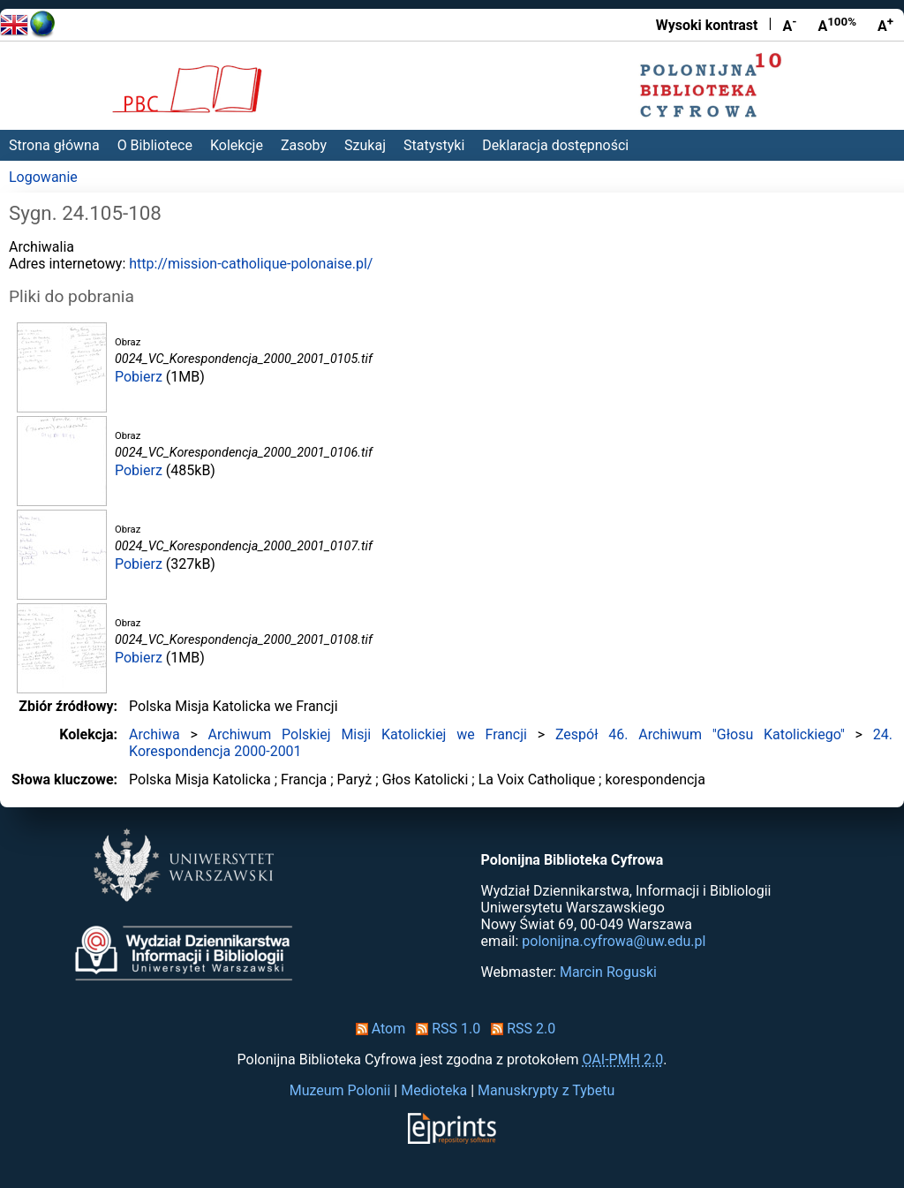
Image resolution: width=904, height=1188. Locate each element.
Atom (377, 1028)
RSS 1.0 (444, 1028)
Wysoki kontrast (707, 25)
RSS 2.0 (519, 1028)
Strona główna (54, 145)
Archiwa (154, 734)
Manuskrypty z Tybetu (546, 1090)
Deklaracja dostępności (555, 145)
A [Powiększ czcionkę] (885, 24)
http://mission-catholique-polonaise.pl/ (251, 263)
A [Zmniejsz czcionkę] (789, 24)
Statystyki (433, 145)
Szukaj (365, 145)
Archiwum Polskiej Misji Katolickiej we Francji (367, 734)
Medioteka (434, 1090)
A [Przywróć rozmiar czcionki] (836, 24)
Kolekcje (236, 145)
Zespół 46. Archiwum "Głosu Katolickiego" (700, 734)
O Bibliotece (154, 145)
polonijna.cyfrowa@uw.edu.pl (613, 941)
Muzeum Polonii (340, 1090)
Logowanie (43, 177)
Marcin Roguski (608, 972)
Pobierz (138, 376)
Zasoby (304, 145)
